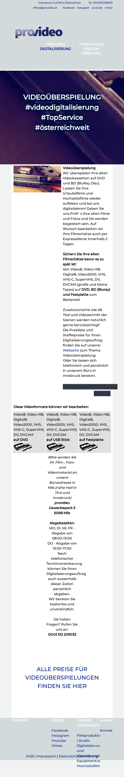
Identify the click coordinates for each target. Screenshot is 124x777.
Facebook (59, 730)
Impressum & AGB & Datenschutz (59, 2)
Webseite (71, 350)
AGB (30, 756)
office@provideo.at (45, 7)
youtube (97, 7)
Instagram (60, 736)
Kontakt (107, 730)
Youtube (58, 741)
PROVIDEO (55, 44)
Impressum (46, 756)
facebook (69, 7)
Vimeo (56, 746)
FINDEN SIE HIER (62, 685)
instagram (83, 7)
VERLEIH (91, 49)
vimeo (109, 7)
